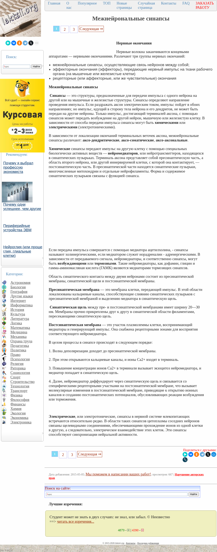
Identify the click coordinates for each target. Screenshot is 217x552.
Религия (17, 363)
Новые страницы (124, 5)
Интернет (18, 300)
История (17, 309)
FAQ (186, 3)
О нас (69, 5)
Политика (18, 350)
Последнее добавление (148, 543)
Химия (15, 408)
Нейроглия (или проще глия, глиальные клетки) (22, 251)
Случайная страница (146, 5)
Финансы (18, 404)
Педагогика (19, 345)
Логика (16, 323)
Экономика (19, 417)
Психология (20, 359)
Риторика (18, 368)
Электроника (21, 422)
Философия (19, 399)
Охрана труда (21, 341)
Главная (54, 3)
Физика (16, 395)
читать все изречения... (75, 521)
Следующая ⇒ (91, 29)
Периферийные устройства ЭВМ (17, 228)
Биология (18, 287)
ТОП (107, 3)
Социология (20, 372)
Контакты (168, 3)
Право (15, 354)
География (18, 291)
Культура (17, 314)
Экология (18, 413)
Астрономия (20, 282)
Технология (19, 386)
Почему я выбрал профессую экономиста (18, 167)
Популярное (87, 3)
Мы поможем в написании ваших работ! (118, 474)
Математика (20, 327)
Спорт (15, 377)
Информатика (21, 305)
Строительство (22, 381)
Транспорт (18, 390)
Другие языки (21, 296)
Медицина (18, 332)
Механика (18, 336)
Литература (19, 318)
